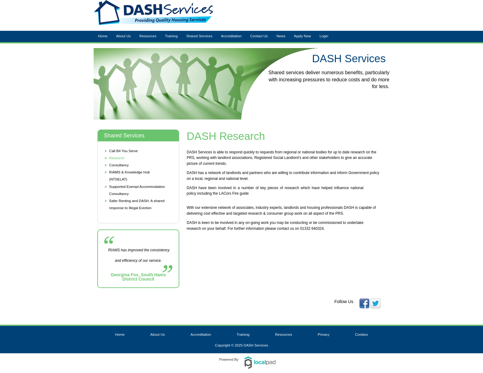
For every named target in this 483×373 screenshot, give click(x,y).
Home (103, 36)
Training (171, 36)
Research (116, 158)
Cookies (361, 334)
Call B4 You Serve (123, 151)
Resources (147, 36)
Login (323, 36)
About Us (123, 36)
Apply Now (302, 36)
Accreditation (231, 36)
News (280, 36)
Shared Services (199, 36)
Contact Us (259, 36)
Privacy (323, 334)
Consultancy (119, 165)
